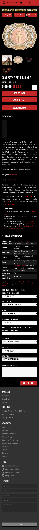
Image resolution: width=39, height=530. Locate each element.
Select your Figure (9, 314)
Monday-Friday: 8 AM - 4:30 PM (13, 411)
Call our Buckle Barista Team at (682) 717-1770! (20, 227)
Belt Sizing (5, 446)
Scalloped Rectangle (11, 282)
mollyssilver (9, 475)
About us (5, 430)
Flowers (34, 284)
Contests (5, 456)
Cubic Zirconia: (7, 302)
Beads (24, 284)
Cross (4, 286)
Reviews (5, 453)
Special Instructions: (9, 365)
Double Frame (27, 282)
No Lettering (17, 284)
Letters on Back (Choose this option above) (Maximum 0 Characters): (17, 329)
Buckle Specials (7, 15)
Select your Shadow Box (11, 359)
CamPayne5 (14, 175)
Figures (4, 450)
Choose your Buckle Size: (10, 293)
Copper (4, 284)
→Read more (29, 223)
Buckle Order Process (10, 443)
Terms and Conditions (10, 440)
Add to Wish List (20, 99)
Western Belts (32, 15)
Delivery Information (9, 434)
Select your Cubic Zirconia (12, 304)
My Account (6, 396)
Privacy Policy (7, 437)
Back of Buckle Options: (10, 320)
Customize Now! (19, 107)
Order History (6, 399)
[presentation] (17, 517)
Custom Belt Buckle (21, 241)
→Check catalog (28, 221)
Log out (4, 402)
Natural (9, 284)
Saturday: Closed (8, 414)
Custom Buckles (19, 15)
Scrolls (29, 284)
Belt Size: (5, 348)
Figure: (4, 311)
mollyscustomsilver (12, 466)
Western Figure (20, 266)
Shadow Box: (6, 356)
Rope (20, 282)
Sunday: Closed (7, 418)
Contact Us (6, 427)
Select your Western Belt (11, 342)
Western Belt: (6, 339)
